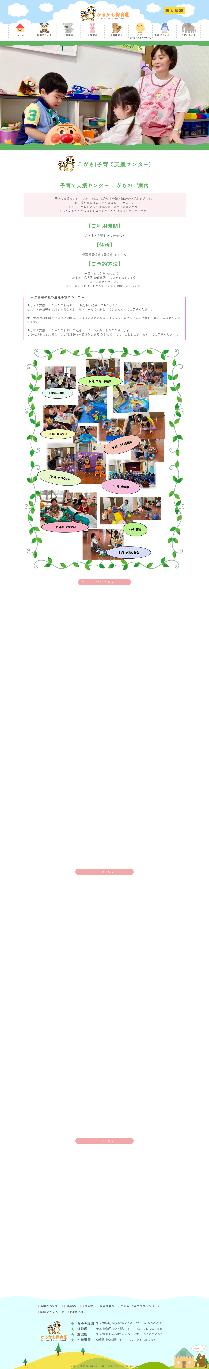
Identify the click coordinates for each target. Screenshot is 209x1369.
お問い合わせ (79, 1312)
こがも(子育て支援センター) (139, 1306)
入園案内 (88, 1306)
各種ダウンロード (52, 1312)
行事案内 (70, 1306)
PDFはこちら (104, 582)
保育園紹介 (107, 1306)
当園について (49, 1306)
